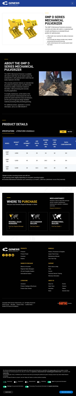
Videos (64, 288)
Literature (23, 283)
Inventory (23, 256)
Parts (49, 269)
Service (50, 271)
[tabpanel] (38, 158)
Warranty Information (53, 275)
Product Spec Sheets (26, 288)
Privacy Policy (20, 304)
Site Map (13, 304)
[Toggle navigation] (72, 3)
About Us (50, 283)
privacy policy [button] (53, 370)
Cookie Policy (28, 304)
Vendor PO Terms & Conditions (10, 306)
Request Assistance (55, 208)
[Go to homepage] (11, 250)
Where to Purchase (26, 266)
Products (23, 251)
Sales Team (51, 286)
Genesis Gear (65, 290)
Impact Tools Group (53, 254)
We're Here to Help (53, 266)
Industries (50, 288)
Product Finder (24, 254)
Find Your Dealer (34, 226)
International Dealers (26, 273)
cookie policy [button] (6, 373)
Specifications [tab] (8, 131)
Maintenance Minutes (53, 256)
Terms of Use (5, 304)
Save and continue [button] (66, 392)
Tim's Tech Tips (52, 258)
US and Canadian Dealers (27, 271)
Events (64, 283)
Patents (23, 258)
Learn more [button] (8, 392)
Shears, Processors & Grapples (56, 251)
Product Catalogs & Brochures (28, 286)
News (49, 290)
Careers (64, 286)
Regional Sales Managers (27, 269)
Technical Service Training (55, 273)
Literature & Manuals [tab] (25, 131)
